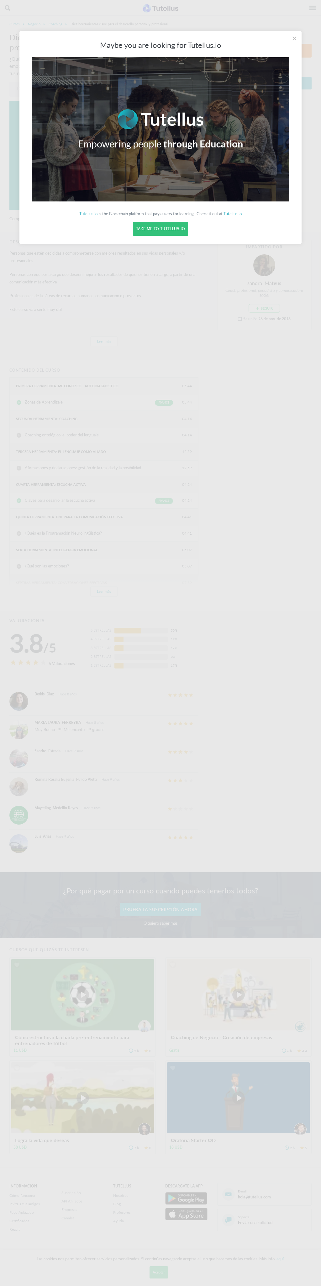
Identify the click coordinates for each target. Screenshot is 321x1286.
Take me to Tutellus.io (160, 228)
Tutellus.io (88, 213)
